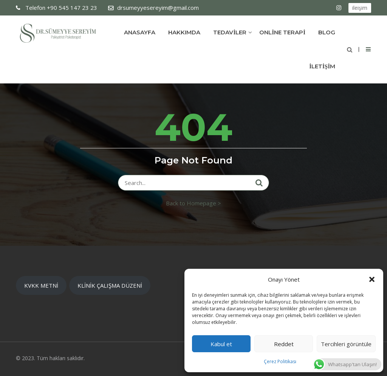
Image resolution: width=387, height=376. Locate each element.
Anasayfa (139, 32)
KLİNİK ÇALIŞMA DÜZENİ (109, 285)
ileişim (359, 7)
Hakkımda (184, 32)
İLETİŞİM (322, 66)
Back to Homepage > (193, 203)
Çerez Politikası (280, 361)
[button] (372, 279)
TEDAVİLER (229, 32)
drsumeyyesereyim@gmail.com (158, 7)
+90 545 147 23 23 (60, 7)
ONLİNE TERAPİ (282, 32)
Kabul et (221, 344)
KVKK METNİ (41, 285)
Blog (326, 32)
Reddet (284, 344)
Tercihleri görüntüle (346, 344)
